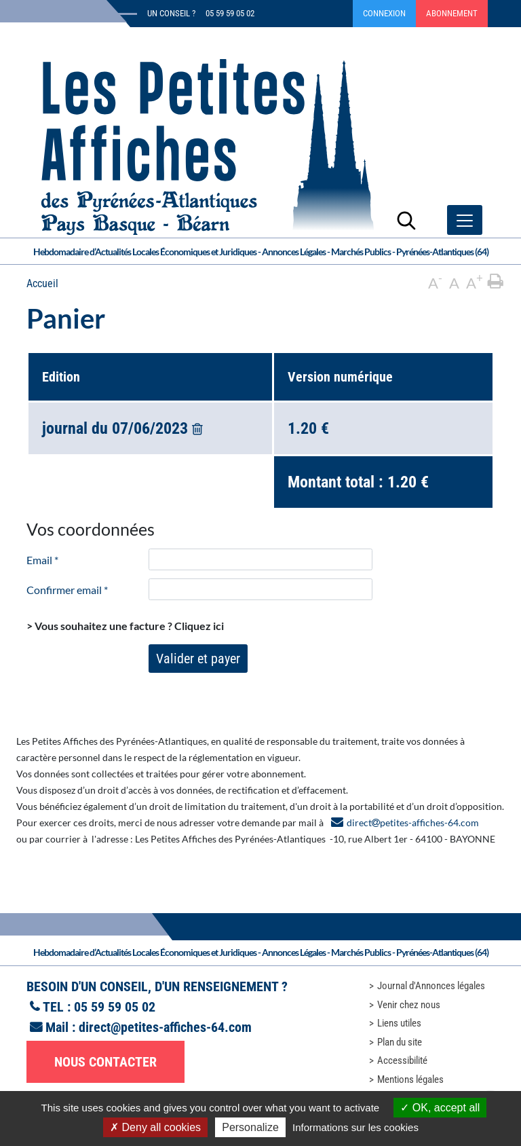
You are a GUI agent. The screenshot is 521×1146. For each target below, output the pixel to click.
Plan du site (399, 1042)
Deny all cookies (155, 1127)
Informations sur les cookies (355, 1127)
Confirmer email (67, 589)
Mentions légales (410, 1079)
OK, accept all (440, 1107)
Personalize (250, 1127)
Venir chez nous (408, 1005)
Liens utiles (399, 1023)
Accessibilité (402, 1060)
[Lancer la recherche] (406, 220)
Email (42, 559)
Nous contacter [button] (105, 1062)
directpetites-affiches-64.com (413, 822)
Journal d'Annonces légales (431, 986)
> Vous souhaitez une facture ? (125, 625)
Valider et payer (198, 658)
